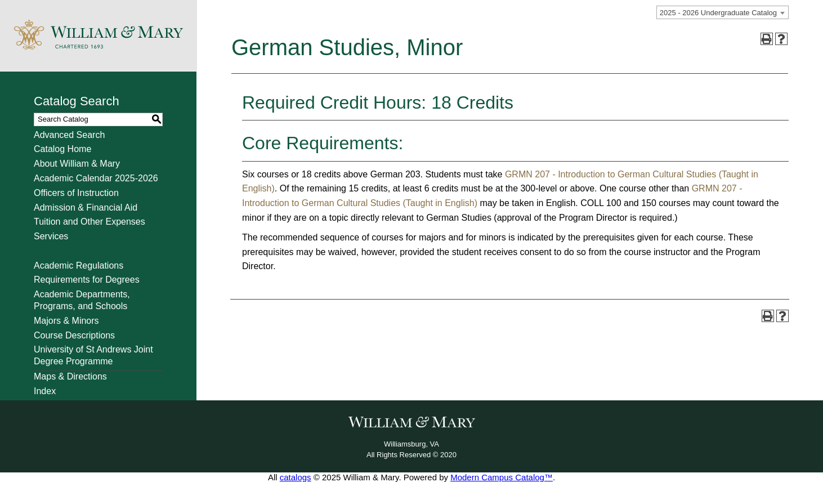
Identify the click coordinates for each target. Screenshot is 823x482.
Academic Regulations (78, 265)
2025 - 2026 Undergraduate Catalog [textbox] (718, 12)
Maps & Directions (70, 376)
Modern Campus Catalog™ (501, 477)
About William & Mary (77, 163)
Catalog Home (62, 149)
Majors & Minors (66, 320)
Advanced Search (69, 135)
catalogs (295, 477)
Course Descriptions (74, 335)
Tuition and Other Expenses (89, 221)
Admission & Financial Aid (85, 207)
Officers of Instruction (76, 193)
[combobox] (722, 12)
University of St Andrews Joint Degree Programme (93, 355)
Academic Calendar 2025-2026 (96, 178)
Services (51, 236)
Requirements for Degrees (87, 279)
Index (45, 391)
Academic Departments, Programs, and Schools (82, 300)
